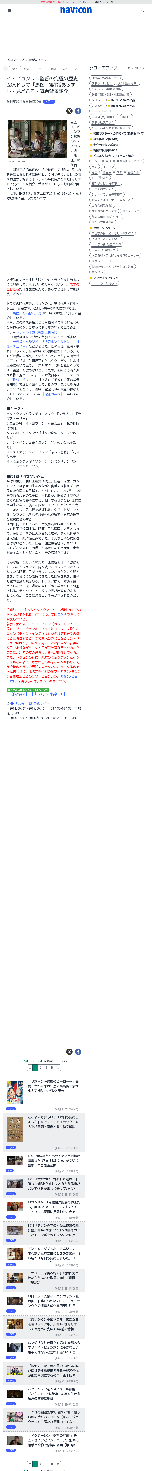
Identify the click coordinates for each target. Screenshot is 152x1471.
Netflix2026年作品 (123, 100)
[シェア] (78, 111)
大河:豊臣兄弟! (128, 83)
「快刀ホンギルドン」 (57, 341)
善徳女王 (133, 172)
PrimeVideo (100, 111)
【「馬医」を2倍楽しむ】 (25, 313)
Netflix (98, 100)
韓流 (27, 69)
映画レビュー (100, 261)
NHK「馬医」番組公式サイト (29, 703)
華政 (108, 161)
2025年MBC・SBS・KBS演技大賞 (110, 94)
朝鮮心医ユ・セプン (129, 161)
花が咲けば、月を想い (106, 183)
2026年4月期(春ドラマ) (106, 78)
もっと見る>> (104, 283)
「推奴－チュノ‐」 (24, 379)
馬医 (94, 166)
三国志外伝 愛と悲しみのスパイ (112, 233)
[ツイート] (69, 111)
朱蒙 (119, 172)
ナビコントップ (14, 59)
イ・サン (108, 166)
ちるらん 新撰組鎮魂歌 (106, 89)
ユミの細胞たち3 (102, 205)
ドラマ (40, 69)
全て (15, 69)
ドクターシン (130, 211)
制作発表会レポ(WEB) (106, 144)
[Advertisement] (76, 36)
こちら (62, 614)
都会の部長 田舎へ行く (106, 216)
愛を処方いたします (104, 211)
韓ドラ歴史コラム (103, 122)
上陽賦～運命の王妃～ (106, 239)
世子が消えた (100, 177)
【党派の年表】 (52, 394)
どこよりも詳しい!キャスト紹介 (113, 155)
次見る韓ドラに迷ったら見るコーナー (115, 255)
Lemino (111, 116)
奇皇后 (107, 172)
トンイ (96, 161)
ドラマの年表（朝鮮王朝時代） (38, 332)
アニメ (78, 69)
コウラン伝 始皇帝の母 (106, 244)
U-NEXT (96, 116)
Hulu (126, 116)
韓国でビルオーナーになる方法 (111, 200)
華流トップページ (104, 228)
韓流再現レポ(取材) (105, 139)
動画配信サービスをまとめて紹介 (112, 266)
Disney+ (98, 105)
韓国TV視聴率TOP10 (105, 150)
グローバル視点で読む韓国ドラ (111, 128)
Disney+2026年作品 (123, 106)
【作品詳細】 (19, 694)
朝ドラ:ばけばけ (102, 83)
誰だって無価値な (103, 222)
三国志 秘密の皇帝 (103, 250)
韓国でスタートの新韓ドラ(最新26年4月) (119, 133)
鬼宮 (94, 172)
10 (68, 1067)
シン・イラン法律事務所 (107, 194)
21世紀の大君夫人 (103, 189)
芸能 (65, 69)
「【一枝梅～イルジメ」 (24, 341)
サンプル (97, 272)
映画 (53, 69)
